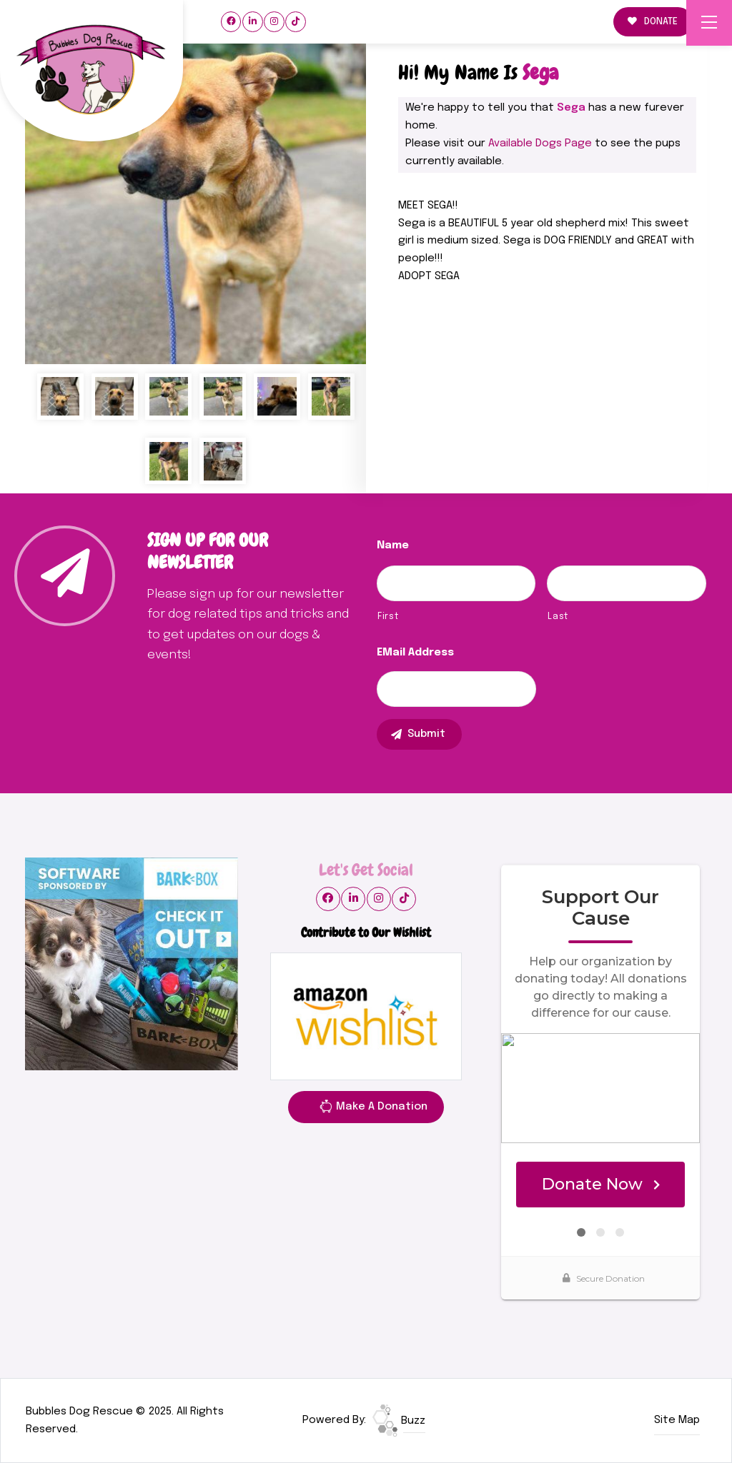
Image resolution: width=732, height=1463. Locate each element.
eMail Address (415, 652)
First (387, 616)
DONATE (653, 21)
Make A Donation (373, 1109)
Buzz (398, 1421)
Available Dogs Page (540, 143)
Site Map (677, 1420)
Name (393, 545)
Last (558, 616)
